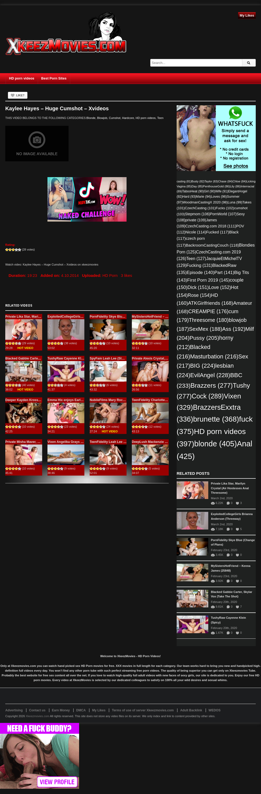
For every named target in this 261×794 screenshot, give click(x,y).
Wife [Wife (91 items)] (221, 191)
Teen (160, 117)
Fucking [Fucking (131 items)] (199, 265)
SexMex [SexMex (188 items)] (205, 329)
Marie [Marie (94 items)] (203, 196)
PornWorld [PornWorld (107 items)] (223, 214)
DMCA (81, 710)
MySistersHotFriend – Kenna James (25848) (164, 316)
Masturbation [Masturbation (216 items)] (214, 356)
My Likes (247, 15)
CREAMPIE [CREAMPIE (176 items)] (208, 311)
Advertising (14, 710)
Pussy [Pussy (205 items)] (204, 338)
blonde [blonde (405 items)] (215, 444)
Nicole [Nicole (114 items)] (195, 232)
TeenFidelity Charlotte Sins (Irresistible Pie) (164, 400)
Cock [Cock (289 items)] (208, 396)
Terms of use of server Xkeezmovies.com (143, 710)
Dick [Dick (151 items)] (198, 287)
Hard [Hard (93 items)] (189, 196)
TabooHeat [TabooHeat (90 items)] (193, 191)
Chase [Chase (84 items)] (225, 181)
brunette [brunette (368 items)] (216, 419)
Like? (20, 95)
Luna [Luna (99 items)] (235, 202)
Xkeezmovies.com (37, 716)
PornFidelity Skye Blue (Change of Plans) (121, 316)
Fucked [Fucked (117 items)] (217, 232)
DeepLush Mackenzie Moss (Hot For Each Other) (168, 442)
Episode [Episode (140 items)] (200, 272)
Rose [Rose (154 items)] (199, 295)
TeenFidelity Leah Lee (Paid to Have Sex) (120, 442)
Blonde (90, 117)
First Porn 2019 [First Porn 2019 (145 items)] (208, 280)
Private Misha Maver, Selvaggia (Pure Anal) (37, 442)
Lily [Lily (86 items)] (235, 186)
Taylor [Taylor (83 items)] (211, 181)
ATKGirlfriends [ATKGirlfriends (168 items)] (210, 303)
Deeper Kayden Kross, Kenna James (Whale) (38, 400)
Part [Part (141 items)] (224, 272)
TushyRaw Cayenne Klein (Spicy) (72, 358)
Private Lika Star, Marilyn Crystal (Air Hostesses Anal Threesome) (230, 488)
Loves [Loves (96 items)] (219, 196)
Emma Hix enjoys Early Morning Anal (75, 400)
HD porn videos (21, 78)
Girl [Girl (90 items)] (209, 191)
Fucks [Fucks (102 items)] (225, 208)
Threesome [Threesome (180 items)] (209, 320)
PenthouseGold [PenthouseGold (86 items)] (216, 186)
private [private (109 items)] (195, 220)
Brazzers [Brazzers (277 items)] (212, 385)
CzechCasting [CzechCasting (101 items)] (200, 208)
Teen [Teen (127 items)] (196, 258)
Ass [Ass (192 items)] (233, 329)
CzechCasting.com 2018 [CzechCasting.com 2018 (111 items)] (210, 226)
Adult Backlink (191, 710)
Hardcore (128, 117)
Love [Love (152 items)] (220, 287)
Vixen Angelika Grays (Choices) (71, 442)
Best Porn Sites (53, 78)
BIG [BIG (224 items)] (202, 365)
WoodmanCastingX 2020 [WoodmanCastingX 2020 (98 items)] (205, 202)
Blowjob (102, 117)
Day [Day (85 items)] (197, 186)
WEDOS (214, 710)
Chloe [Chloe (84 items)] (239, 181)
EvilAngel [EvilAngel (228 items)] (210, 375)
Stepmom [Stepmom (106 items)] (197, 214)
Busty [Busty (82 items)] (198, 181)
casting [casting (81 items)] (184, 181)
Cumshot (114, 117)
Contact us (37, 710)
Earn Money (61, 710)
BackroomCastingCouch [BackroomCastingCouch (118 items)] (212, 245)
